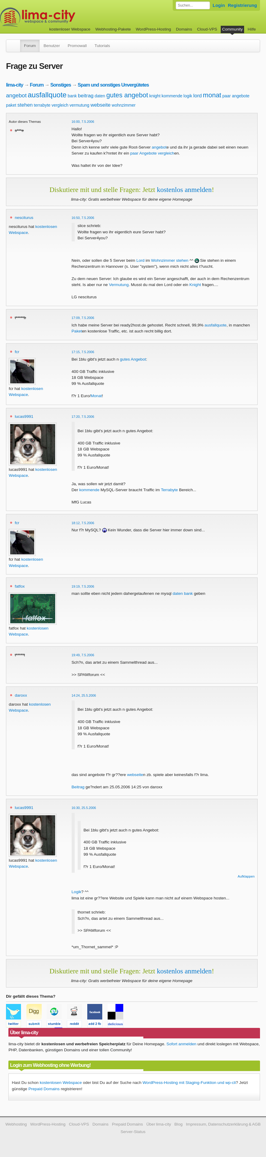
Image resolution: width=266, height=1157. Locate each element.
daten (100, 95)
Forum (30, 45)
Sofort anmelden (181, 1044)
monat (212, 95)
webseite (101, 105)
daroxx (21, 695)
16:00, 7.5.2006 (83, 121)
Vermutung (119, 284)
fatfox (20, 586)
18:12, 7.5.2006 (83, 523)
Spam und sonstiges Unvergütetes (113, 84)
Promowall (77, 45)
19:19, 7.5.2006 (83, 586)
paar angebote (236, 95)
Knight (195, 284)
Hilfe (252, 29)
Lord (140, 260)
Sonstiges (60, 84)
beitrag (86, 96)
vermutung (79, 105)
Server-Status (133, 1131)
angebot (16, 95)
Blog (179, 1124)
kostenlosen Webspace (61, 1082)
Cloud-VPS (207, 29)
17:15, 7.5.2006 (83, 352)
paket (11, 105)
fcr (17, 352)
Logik (77, 892)
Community (232, 29)
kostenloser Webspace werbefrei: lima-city (60, 17)
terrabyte (42, 105)
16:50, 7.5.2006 (83, 218)
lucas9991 (24, 416)
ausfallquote (47, 95)
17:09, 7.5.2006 (83, 318)
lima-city (14, 84)
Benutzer (51, 45)
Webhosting (16, 1124)
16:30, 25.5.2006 (84, 808)
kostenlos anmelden (184, 189)
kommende (172, 95)
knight (154, 95)
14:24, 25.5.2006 (84, 695)
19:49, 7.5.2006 (83, 655)
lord (197, 96)
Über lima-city (158, 1124)
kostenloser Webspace (69, 29)
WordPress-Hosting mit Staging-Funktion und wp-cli (189, 1082)
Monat (96, 396)
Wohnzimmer (163, 260)
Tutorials (102, 45)
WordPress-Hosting (153, 29)
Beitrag (78, 787)
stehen (25, 105)
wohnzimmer (124, 105)
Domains (184, 29)
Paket (77, 331)
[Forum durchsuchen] (193, 5)
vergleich (60, 105)
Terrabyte (169, 490)
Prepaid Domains (44, 1089)
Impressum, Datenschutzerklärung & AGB (223, 1124)
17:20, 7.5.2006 (83, 416)
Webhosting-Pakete (113, 29)
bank (72, 95)
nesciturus (24, 217)
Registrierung (242, 5)
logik (188, 95)
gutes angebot (127, 95)
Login (219, 5)
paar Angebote (143, 153)
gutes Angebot (133, 359)
